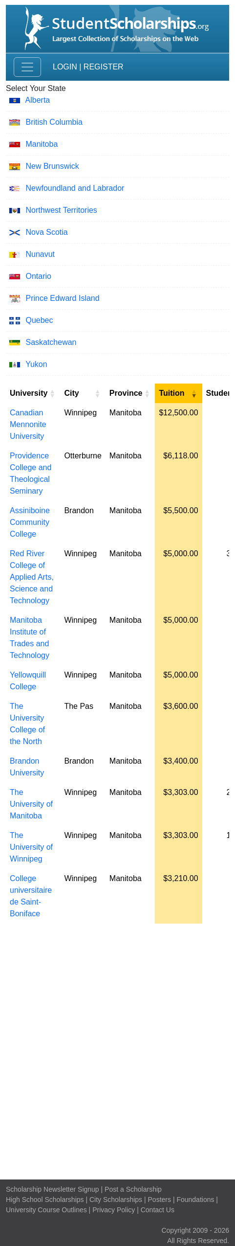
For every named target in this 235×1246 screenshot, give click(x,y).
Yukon (36, 364)
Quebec (39, 320)
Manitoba (41, 144)
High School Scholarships (45, 1199)
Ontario (38, 276)
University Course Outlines (46, 1210)
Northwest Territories (61, 210)
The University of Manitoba (31, 804)
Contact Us (157, 1210)
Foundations (195, 1199)
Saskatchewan (50, 342)
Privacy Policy (113, 1210)
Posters (159, 1199)
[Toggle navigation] (27, 67)
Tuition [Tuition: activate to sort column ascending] (171, 393)
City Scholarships (115, 1199)
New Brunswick (52, 166)
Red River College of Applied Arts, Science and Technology (32, 577)
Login (65, 67)
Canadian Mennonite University (28, 424)
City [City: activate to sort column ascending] (71, 393)
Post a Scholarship (133, 1189)
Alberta (37, 100)
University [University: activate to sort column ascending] (28, 393)
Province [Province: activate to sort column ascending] (126, 393)
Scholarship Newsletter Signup (52, 1189)
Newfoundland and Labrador (74, 188)
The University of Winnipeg (31, 847)
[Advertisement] (117, 1049)
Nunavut (40, 254)
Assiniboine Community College (30, 522)
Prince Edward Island (62, 298)
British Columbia (53, 122)
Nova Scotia (46, 232)
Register (104, 67)
